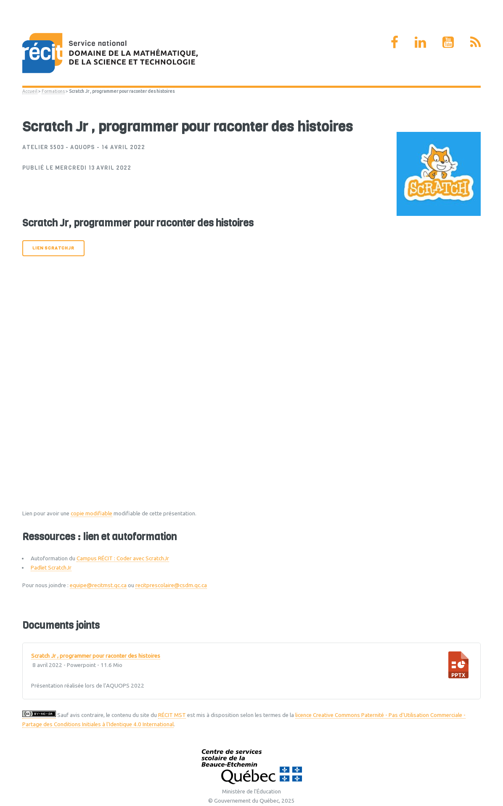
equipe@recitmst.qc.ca (98, 585)
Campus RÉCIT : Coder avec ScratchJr (123, 558)
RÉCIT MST (172, 715)
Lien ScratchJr (53, 248)
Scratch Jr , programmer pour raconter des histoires (95, 656)
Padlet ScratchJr (51, 567)
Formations (53, 91)
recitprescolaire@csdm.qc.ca (171, 585)
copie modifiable (91, 513)
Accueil (29, 91)
